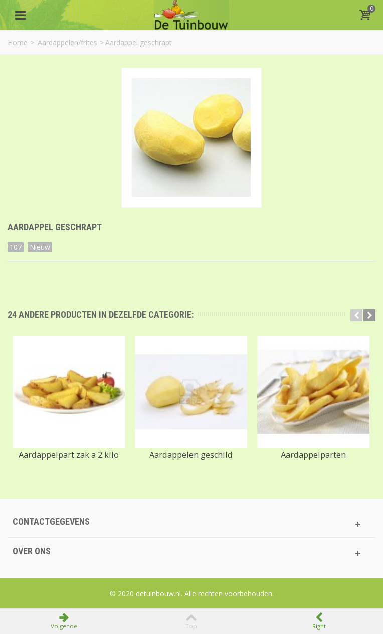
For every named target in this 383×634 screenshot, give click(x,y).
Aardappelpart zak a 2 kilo (69, 454)
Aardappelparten (313, 454)
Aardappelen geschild (191, 454)
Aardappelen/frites (67, 42)
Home (18, 42)
